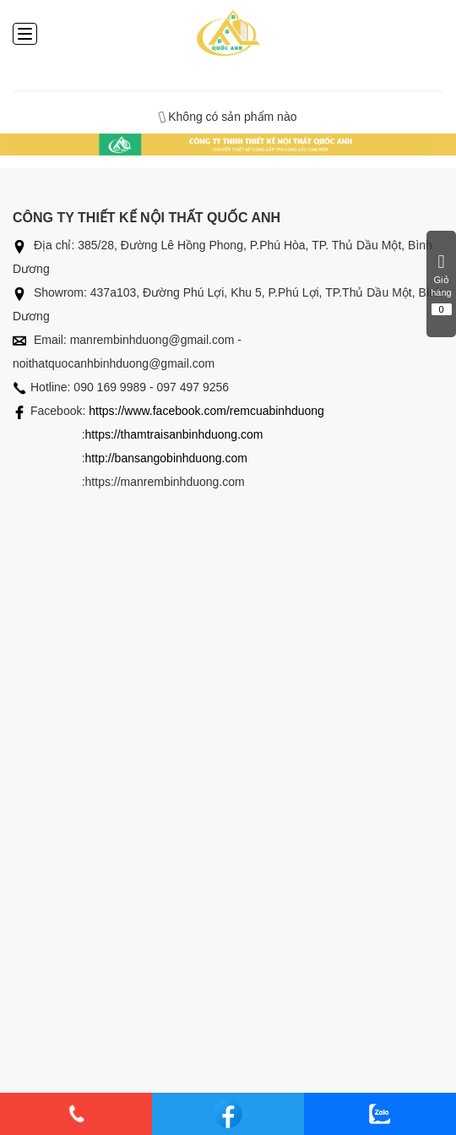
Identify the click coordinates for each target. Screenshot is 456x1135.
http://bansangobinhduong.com (166, 458)
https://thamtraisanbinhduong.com (174, 434)
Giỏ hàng (441, 284)
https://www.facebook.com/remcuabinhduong (206, 410)
